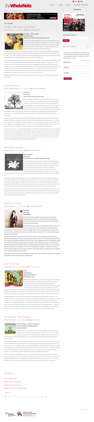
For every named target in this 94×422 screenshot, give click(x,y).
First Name (66, 67)
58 (24, 396)
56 (18, 396)
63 (38, 396)
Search (66, 40)
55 (15, 396)
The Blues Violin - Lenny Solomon (12, 382)
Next (42, 396)
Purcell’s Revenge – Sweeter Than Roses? (17, 317)
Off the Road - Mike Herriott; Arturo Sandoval (15, 388)
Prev (9, 396)
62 (35, 396)
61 (33, 396)
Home (10, 10)
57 (21, 396)
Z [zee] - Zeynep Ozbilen (10, 378)
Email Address (68, 62)
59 (27, 396)
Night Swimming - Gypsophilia (13, 147)
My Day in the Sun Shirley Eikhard (12, 385)
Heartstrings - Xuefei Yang (12, 203)
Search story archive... (69, 35)
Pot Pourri (21, 30)
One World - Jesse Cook (11, 86)
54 (12, 396)
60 (30, 396)
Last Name (66, 72)
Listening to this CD (21, 330)
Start (6, 396)
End (46, 396)
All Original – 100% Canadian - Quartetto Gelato (19, 27)
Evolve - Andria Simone (11, 264)
